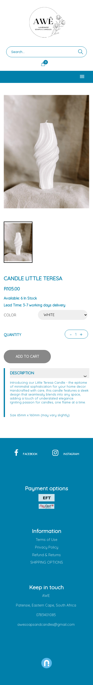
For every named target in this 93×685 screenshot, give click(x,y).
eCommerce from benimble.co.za (46, 672)
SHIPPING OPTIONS (46, 562)
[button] (82, 76)
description (22, 372)
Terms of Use (46, 539)
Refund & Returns (46, 555)
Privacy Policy (46, 547)
